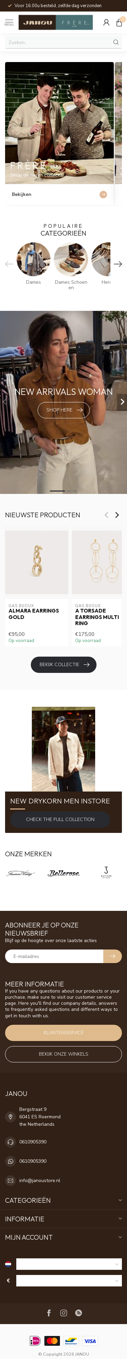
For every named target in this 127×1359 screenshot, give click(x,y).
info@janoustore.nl (39, 1180)
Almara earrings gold (33, 614)
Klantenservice (64, 1033)
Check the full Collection (60, 819)
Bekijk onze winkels (63, 1054)
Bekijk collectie (64, 665)
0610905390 (32, 1142)
